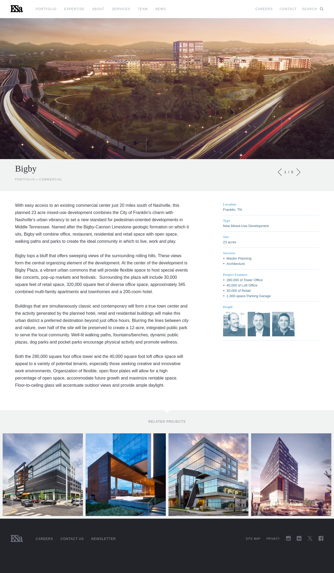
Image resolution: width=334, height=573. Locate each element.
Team (143, 9)
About (98, 9)
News (160, 9)
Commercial (51, 179)
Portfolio (46, 9)
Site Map (253, 538)
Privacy (273, 538)
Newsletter (103, 539)
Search (312, 9)
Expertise (74, 9)
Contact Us (72, 539)
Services (121, 9)
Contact (288, 9)
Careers (264, 9)
